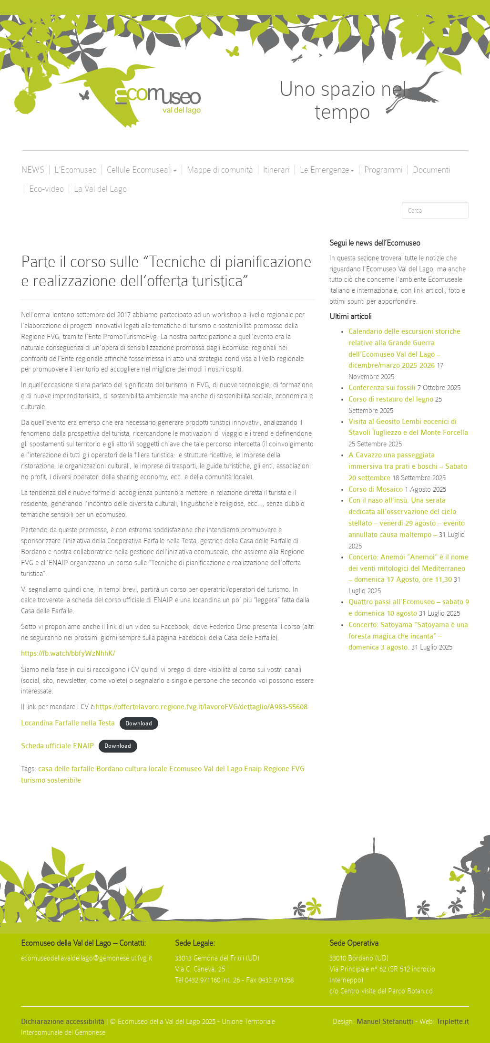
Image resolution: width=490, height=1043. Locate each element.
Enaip (253, 769)
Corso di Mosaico (375, 489)
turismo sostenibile (51, 780)
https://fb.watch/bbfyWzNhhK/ (68, 654)
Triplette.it (453, 1022)
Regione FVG (284, 769)
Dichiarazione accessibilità (62, 1022)
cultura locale (146, 769)
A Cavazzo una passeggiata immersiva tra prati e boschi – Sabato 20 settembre (407, 466)
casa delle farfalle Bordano (80, 769)
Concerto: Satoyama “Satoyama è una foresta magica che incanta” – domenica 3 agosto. (408, 636)
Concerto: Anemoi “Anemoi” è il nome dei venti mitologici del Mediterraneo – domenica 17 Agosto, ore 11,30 (408, 568)
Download (138, 723)
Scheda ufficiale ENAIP (57, 746)
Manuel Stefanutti (385, 1022)
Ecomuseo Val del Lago (205, 769)
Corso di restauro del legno (390, 399)
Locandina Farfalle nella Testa (68, 723)
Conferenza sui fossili (382, 388)
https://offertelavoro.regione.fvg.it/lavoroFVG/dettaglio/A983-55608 (201, 707)
